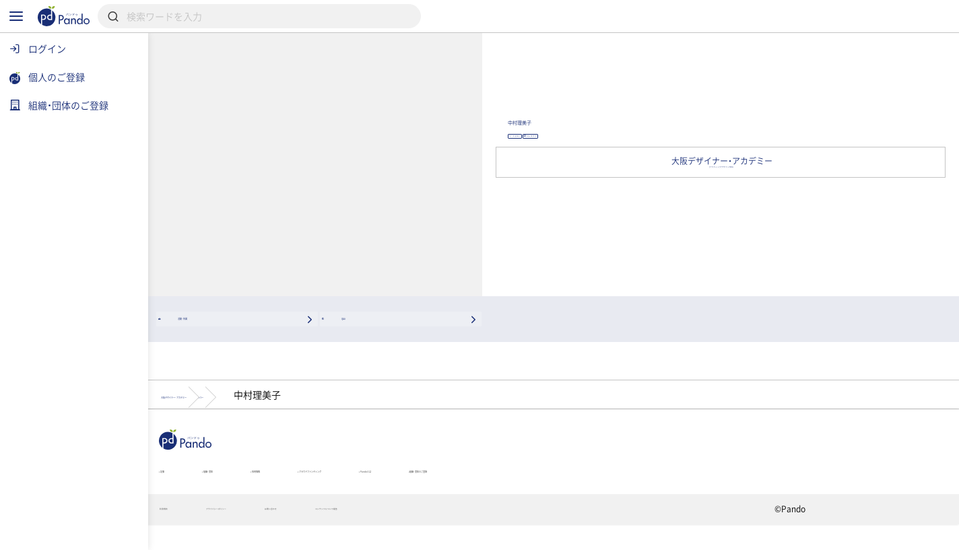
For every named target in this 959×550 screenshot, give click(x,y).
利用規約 (247, 534)
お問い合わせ (448, 534)
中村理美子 (683, 119)
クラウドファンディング (511, 486)
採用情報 (397, 486)
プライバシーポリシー (343, 534)
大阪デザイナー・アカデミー (299, 400)
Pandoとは (629, 486)
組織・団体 (315, 486)
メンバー (414, 400)
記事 (242, 486)
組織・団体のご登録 (734, 486)
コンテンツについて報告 (556, 534)
